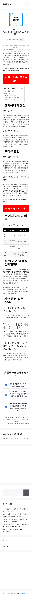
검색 (4, 488)
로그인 (19, 438)
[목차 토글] (21, 88)
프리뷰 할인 (8, 93)
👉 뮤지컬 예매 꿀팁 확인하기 (16, 79)
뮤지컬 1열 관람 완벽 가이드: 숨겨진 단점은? (17, 423)
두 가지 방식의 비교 (10, 95)
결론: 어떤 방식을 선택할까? (13, 97)
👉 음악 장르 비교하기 (16, 208)
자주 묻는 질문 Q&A (10, 100)
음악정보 (10, 417)
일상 (4, 543)
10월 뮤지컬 (21, 417)
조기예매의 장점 (9, 91)
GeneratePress (24, 593)
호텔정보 (5, 546)
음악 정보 (7, 4)
